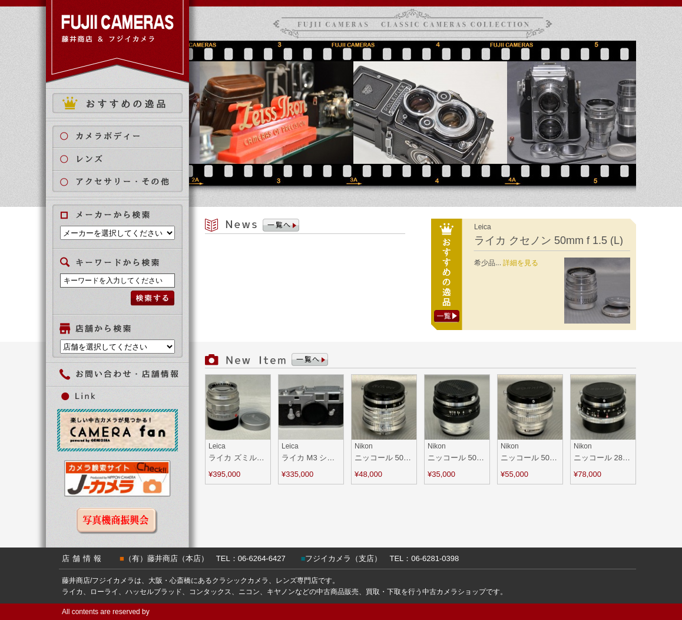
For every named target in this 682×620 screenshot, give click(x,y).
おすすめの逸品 (117, 103)
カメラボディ (124, 136)
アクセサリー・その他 (124, 182)
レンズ (124, 159)
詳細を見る (520, 263)
